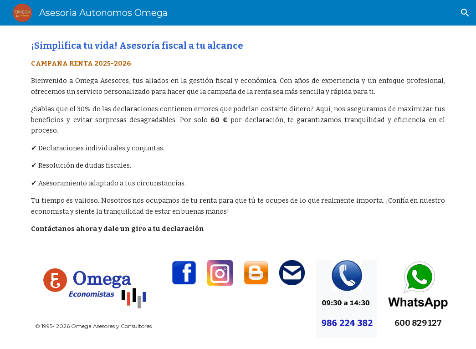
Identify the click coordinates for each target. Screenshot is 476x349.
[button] (465, 13)
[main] (238, 137)
